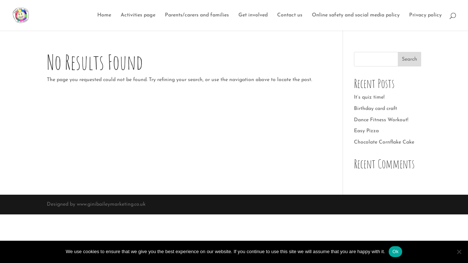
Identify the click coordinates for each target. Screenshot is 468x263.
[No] (459, 251)
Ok (395, 251)
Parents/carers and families (197, 15)
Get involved (253, 15)
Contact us (289, 15)
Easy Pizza (366, 131)
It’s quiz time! (369, 97)
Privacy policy (425, 15)
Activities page (138, 15)
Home (104, 15)
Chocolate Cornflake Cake (384, 142)
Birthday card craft (375, 108)
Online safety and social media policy (356, 15)
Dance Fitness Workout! (381, 120)
